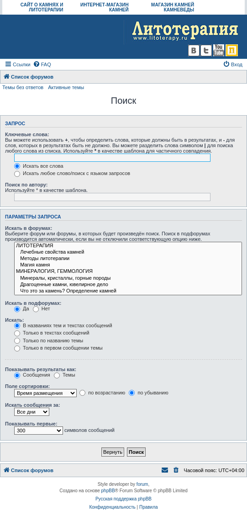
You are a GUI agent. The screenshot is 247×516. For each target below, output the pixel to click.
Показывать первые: (31, 423)
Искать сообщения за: (32, 405)
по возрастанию (102, 392)
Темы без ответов (22, 87)
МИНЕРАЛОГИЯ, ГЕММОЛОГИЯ (128, 271)
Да (21, 308)
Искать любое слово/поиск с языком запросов (72, 173)
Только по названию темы (48, 340)
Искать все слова (38, 166)
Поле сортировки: (27, 386)
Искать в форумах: (28, 228)
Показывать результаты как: (40, 369)
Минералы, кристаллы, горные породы (128, 278)
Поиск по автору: (26, 184)
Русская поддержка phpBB (123, 498)
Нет (41, 308)
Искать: (14, 320)
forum (142, 484)
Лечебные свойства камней (128, 252)
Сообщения (32, 375)
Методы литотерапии (128, 258)
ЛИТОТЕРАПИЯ (128, 246)
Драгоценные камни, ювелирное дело (128, 285)
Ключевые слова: (27, 134)
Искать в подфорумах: (33, 303)
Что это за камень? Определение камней (128, 291)
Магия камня (128, 265)
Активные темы (66, 87)
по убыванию (148, 392)
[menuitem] (42, 64)
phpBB (108, 490)
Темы (64, 375)
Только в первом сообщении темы (58, 348)
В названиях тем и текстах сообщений (63, 325)
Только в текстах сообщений (51, 332)
